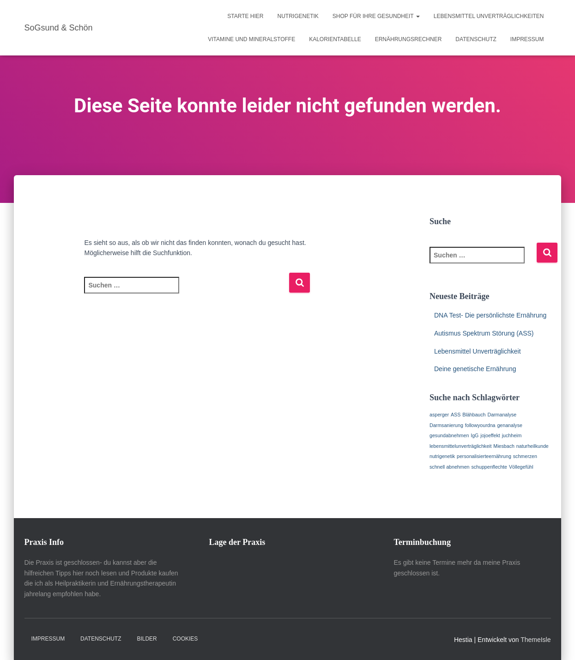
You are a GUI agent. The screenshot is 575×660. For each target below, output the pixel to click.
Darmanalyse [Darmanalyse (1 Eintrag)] (501, 414)
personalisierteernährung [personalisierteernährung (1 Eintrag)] (484, 456)
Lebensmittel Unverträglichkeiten (489, 16)
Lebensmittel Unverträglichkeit (477, 351)
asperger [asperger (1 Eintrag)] (439, 414)
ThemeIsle (536, 639)
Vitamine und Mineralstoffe (251, 39)
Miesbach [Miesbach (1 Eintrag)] (503, 446)
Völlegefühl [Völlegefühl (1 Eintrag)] (521, 467)
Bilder (147, 639)
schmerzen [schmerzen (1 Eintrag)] (525, 456)
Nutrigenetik (298, 16)
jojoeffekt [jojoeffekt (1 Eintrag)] (490, 435)
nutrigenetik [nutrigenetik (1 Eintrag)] (442, 456)
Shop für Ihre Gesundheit (376, 16)
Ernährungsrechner (408, 39)
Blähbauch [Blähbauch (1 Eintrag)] (473, 414)
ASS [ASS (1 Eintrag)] (455, 414)
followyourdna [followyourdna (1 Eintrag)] (480, 425)
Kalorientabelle (335, 39)
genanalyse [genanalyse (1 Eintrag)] (509, 425)
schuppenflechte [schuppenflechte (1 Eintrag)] (489, 467)
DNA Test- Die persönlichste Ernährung (490, 315)
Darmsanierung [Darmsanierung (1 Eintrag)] (446, 425)
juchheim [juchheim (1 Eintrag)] (512, 435)
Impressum (527, 39)
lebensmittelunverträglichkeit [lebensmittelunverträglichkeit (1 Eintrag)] (460, 446)
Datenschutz (475, 39)
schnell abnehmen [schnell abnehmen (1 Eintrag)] (450, 467)
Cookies (185, 639)
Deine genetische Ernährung (475, 369)
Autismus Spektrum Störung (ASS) (484, 333)
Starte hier (245, 16)
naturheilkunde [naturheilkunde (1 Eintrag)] (532, 446)
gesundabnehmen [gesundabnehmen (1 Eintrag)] (449, 435)
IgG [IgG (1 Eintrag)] (474, 435)
